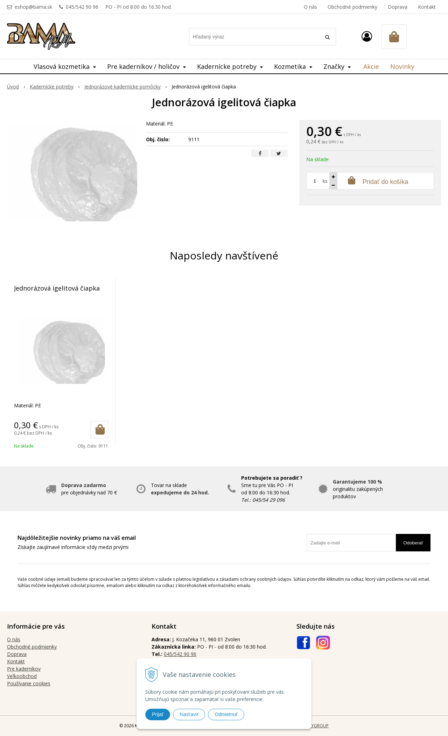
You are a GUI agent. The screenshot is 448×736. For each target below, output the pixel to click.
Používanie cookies (28, 683)
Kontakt (427, 6)
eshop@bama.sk (33, 6)
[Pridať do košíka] (99, 429)
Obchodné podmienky (352, 6)
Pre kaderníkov (24, 668)
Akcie (371, 66)
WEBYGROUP (316, 726)
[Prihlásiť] (367, 36)
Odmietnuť (226, 714)
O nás (310, 6)
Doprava (397, 6)
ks (325, 181)
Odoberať (413, 542)
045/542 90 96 (82, 6)
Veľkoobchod (22, 676)
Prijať (157, 714)
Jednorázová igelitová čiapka (57, 288)
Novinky (402, 66)
